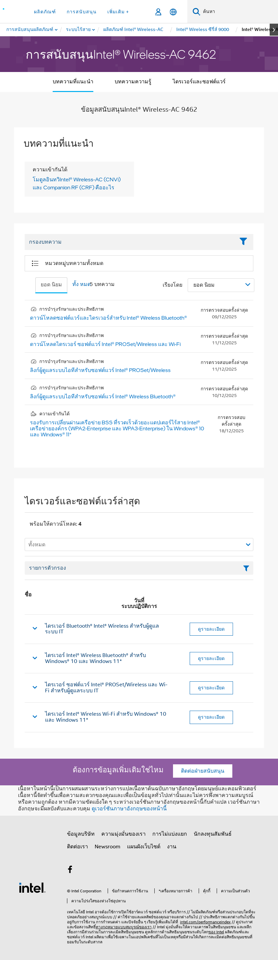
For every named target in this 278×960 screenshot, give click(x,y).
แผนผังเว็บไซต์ (143, 846)
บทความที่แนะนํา (73, 81)
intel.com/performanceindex (205, 921)
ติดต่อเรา (77, 846)
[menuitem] (78, 30)
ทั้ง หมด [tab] (81, 284)
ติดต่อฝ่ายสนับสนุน (202, 771)
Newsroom (107, 846)
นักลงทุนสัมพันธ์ (213, 834)
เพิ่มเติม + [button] (118, 12)
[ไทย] (173, 11)
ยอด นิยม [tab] (51, 284)
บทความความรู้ (133, 81)
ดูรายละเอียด (211, 629)
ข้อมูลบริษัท (81, 834)
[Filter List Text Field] (130, 242)
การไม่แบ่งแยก (169, 834)
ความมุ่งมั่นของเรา (123, 834)
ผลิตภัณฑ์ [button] (45, 12)
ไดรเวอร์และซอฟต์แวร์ (199, 81)
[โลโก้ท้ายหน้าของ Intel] (32, 887)
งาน (171, 846)
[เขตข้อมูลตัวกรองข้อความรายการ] (139, 568)
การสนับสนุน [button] (82, 12)
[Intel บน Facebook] (70, 871)
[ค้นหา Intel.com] (239, 11)
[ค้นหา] (196, 11)
